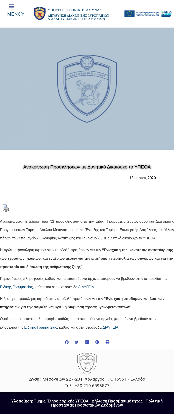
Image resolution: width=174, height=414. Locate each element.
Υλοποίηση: (22, 401)
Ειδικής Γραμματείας (16, 287)
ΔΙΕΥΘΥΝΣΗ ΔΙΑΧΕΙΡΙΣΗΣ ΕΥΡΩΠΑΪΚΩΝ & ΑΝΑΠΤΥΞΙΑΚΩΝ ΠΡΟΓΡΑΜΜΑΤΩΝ (78, 17)
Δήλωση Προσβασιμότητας (117, 401)
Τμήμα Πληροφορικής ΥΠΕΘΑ (61, 401)
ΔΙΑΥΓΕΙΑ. (86, 287)
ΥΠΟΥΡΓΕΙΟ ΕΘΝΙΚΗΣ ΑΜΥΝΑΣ (75, 10)
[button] (67, 342)
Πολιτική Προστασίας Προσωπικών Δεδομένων (107, 403)
